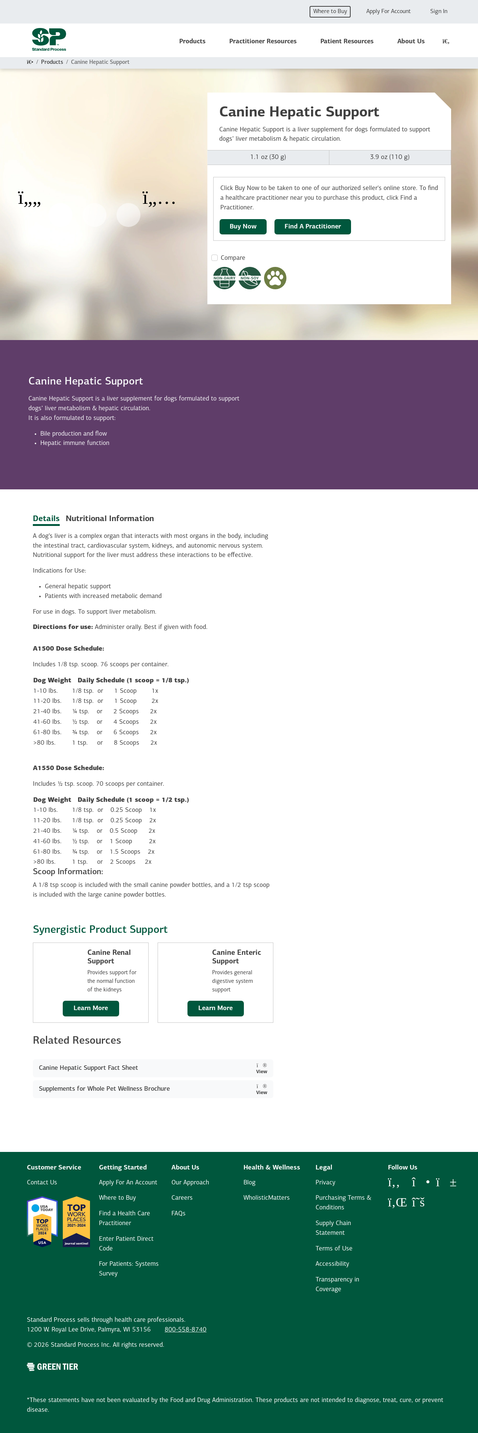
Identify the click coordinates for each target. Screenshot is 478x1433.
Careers (182, 1198)
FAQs (178, 1214)
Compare (233, 258)
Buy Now (243, 227)
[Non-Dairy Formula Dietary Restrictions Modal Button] (224, 278)
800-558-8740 (186, 1330)
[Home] (30, 62)
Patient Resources (346, 41)
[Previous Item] (29, 193)
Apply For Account (388, 12)
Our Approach (190, 1183)
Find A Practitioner (313, 227)
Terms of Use (334, 1249)
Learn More (91, 1008)
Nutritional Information (110, 519)
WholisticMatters (266, 1198)
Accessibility (332, 1264)
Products (192, 41)
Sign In (438, 12)
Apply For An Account (128, 1183)
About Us (411, 41)
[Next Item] (159, 193)
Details (46, 519)
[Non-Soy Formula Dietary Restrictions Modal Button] (250, 278)
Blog (249, 1183)
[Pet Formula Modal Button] (275, 278)
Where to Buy (330, 12)
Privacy (325, 1183)
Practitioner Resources (263, 41)
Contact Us (42, 1183)
